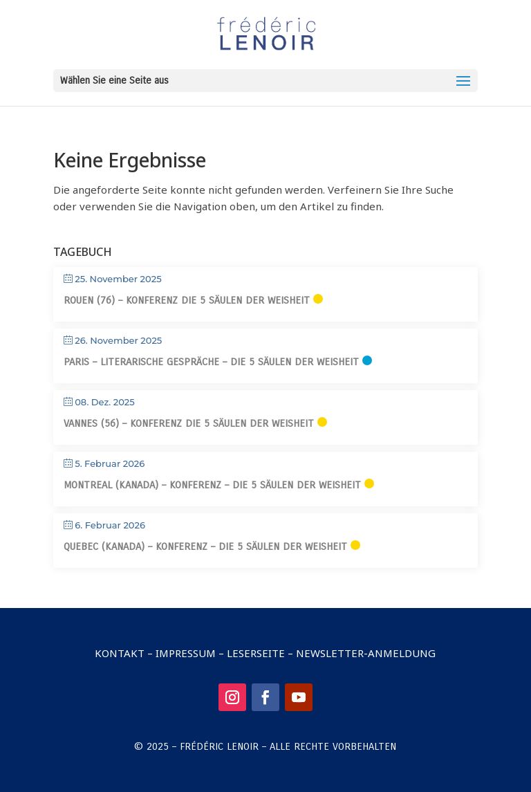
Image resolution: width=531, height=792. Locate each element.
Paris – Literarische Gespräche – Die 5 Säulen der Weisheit (211, 362)
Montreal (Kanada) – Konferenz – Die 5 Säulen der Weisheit (212, 485)
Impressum (186, 653)
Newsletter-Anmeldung (366, 653)
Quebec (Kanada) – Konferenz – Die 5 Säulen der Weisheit (205, 546)
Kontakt (120, 653)
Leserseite (256, 653)
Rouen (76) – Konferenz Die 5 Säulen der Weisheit (187, 300)
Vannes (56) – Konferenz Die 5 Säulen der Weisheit (189, 423)
